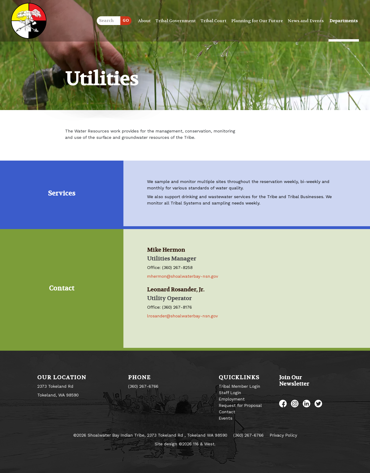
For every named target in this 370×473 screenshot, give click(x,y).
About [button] (144, 21)
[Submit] (125, 20)
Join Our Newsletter (294, 381)
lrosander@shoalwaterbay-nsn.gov (182, 315)
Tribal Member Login (239, 386)
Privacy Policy (283, 435)
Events (225, 418)
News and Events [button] (306, 21)
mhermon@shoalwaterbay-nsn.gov (182, 276)
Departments (344, 21)
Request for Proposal (240, 405)
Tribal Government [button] (176, 21)
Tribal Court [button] (214, 21)
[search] (108, 20)
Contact (227, 411)
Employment (232, 398)
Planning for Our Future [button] (257, 21)
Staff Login (230, 392)
